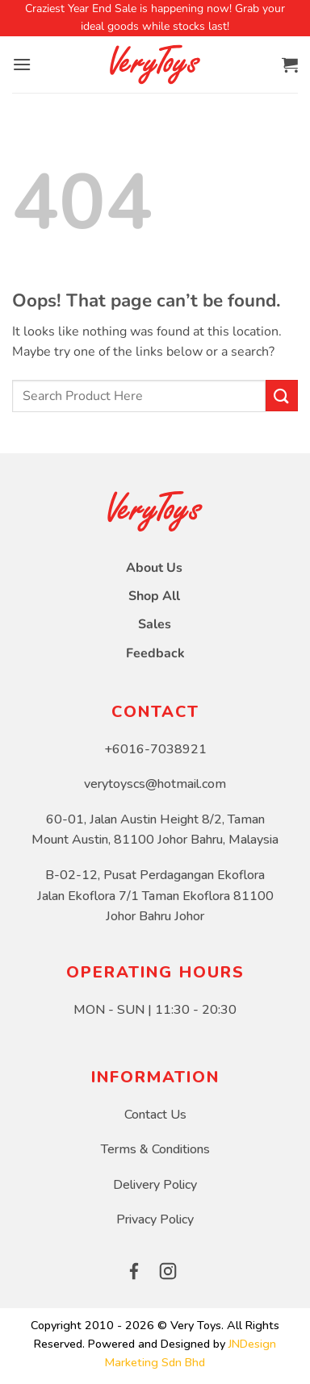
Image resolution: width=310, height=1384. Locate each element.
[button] (21, 64)
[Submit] (282, 395)
